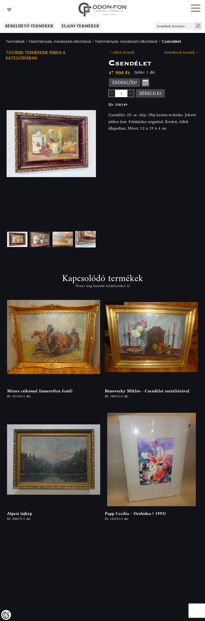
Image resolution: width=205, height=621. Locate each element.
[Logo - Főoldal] (102, 8)
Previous (17, 143)
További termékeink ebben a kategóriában (35, 56)
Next (85, 143)
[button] (195, 8)
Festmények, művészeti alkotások (60, 42)
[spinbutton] (121, 93)
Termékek (15, 42)
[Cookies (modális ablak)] (6, 615)
